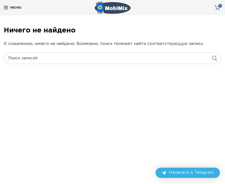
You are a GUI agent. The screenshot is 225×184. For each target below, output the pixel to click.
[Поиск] (112, 58)
